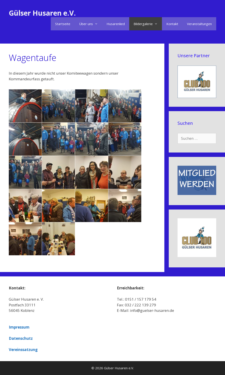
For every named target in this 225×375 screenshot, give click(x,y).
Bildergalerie (148, 23)
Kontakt (172, 24)
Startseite (62, 24)
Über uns (90, 23)
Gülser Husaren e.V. (42, 13)
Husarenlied (116, 24)
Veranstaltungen (199, 24)
